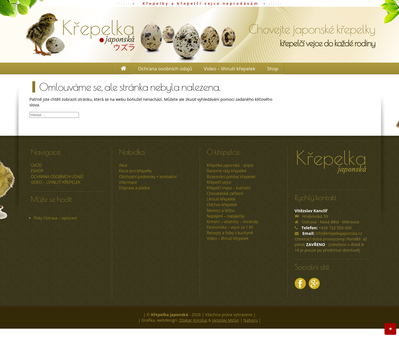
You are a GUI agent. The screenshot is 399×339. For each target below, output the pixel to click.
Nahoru (250, 320)
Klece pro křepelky (135, 170)
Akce (123, 165)
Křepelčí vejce (219, 182)
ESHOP (37, 170)
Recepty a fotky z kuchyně (230, 232)
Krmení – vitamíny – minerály (232, 221)
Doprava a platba (134, 187)
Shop (272, 68)
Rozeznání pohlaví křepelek (231, 176)
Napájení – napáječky (226, 216)
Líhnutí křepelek (221, 199)
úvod (36, 165)
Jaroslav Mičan (225, 320)
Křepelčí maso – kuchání (228, 187)
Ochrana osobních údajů (165, 68)
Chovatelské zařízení (225, 193)
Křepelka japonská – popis (230, 165)
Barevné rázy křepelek (226, 170)
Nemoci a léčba (220, 210)
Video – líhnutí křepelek (229, 68)
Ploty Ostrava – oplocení (55, 218)
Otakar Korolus (193, 320)
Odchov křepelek (222, 204)
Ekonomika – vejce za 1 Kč (230, 227)
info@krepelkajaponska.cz (339, 233)
